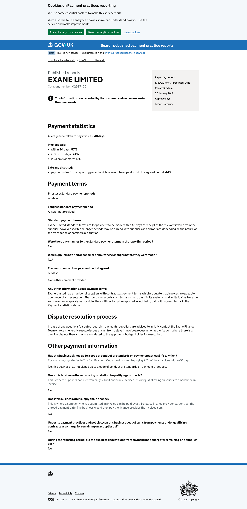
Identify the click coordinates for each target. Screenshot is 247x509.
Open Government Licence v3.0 (109, 499)
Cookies (79, 493)
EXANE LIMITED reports (92, 60)
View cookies (132, 32)
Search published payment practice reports (137, 45)
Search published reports (61, 60)
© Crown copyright (188, 499)
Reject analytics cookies (103, 32)
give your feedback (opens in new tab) (124, 52)
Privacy (52, 493)
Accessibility (65, 493)
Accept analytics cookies (66, 32)
